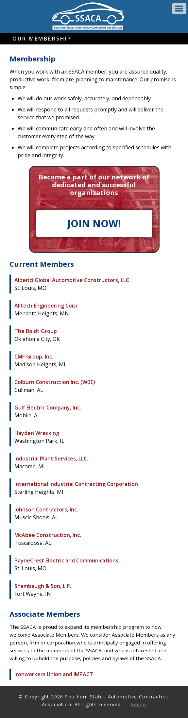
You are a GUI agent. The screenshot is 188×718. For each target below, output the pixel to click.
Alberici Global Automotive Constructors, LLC (71, 280)
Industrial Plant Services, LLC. (51, 458)
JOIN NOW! (94, 223)
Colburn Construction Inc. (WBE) (54, 382)
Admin (138, 704)
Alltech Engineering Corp (45, 305)
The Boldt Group (35, 331)
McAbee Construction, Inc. (47, 535)
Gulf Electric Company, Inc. (47, 407)
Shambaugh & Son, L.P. (42, 586)
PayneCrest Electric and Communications (66, 560)
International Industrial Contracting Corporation (76, 484)
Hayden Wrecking (36, 433)
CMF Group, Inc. (33, 356)
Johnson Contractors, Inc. (46, 509)
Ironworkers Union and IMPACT (53, 674)
